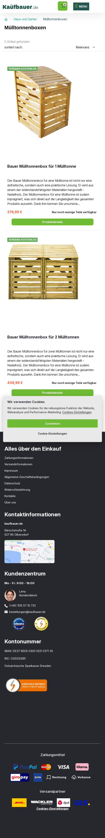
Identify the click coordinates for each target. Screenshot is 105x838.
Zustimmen (52, 423)
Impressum (11, 470)
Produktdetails (52, 222)
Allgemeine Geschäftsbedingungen (26, 477)
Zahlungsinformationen (18, 457)
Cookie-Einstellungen (52, 433)
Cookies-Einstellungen (52, 808)
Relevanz (82, 47)
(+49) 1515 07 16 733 (22, 605)
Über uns (10, 502)
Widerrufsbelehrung (17, 489)
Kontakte (10, 496)
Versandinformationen (18, 464)
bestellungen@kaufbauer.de (27, 611)
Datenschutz (12, 483)
